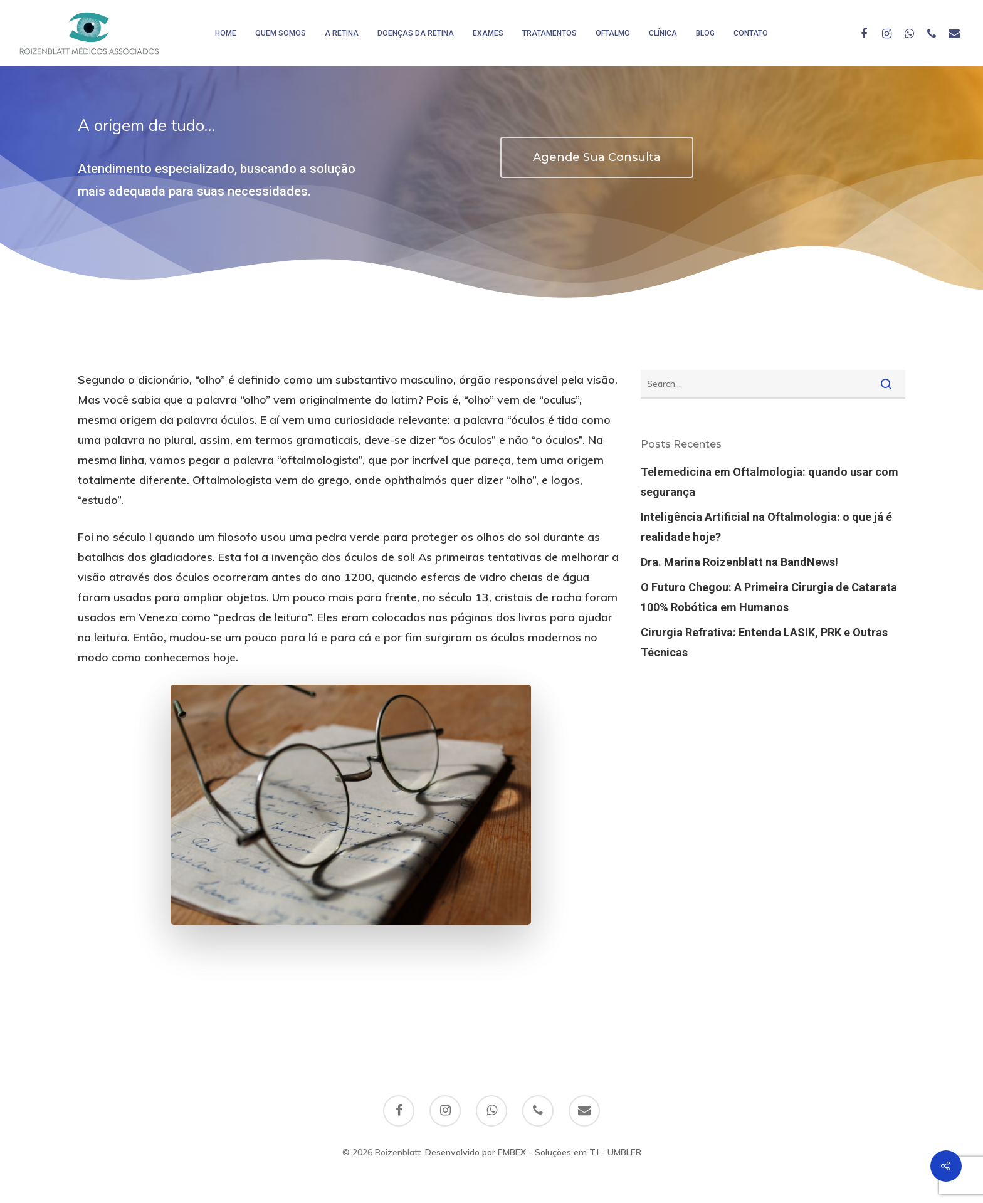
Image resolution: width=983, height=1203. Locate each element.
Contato (750, 33)
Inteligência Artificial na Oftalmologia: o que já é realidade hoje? (766, 527)
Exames (488, 33)
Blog (705, 33)
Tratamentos (549, 33)
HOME (225, 33)
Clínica (663, 33)
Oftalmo (613, 33)
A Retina (342, 33)
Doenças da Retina (415, 33)
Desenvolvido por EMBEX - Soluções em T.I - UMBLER (533, 1152)
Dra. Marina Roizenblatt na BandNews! (739, 562)
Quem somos (280, 33)
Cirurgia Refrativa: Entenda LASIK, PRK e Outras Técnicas (764, 642)
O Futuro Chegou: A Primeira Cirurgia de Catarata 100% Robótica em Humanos (769, 597)
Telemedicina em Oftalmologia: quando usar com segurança (769, 481)
